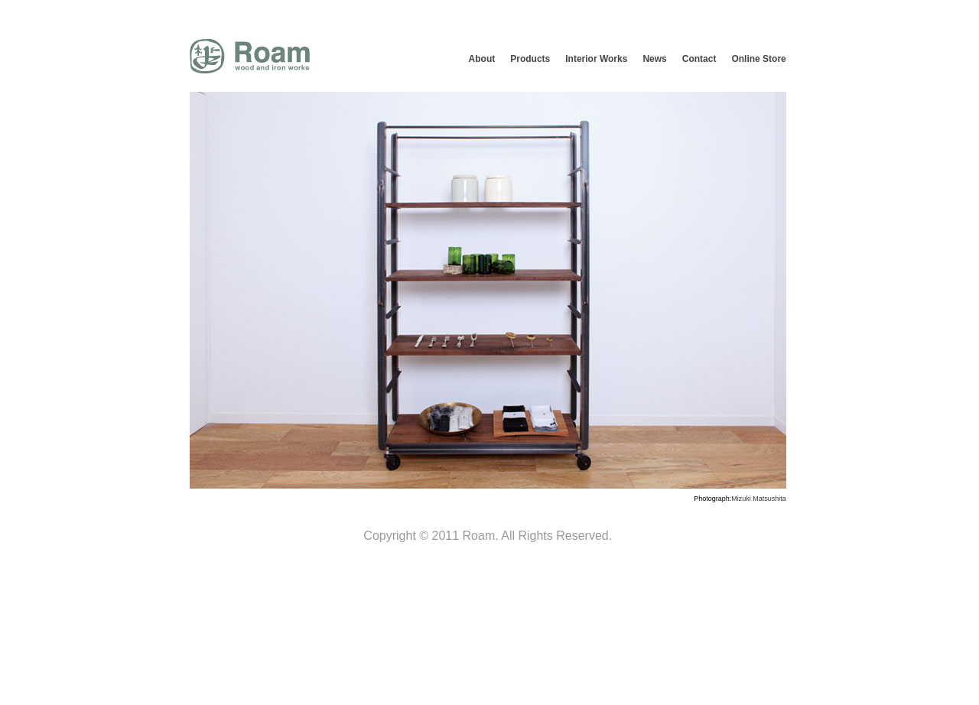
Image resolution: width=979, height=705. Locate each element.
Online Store (758, 59)
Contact (699, 59)
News (654, 59)
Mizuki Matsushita (758, 498)
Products (530, 59)
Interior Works (596, 59)
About (482, 59)
